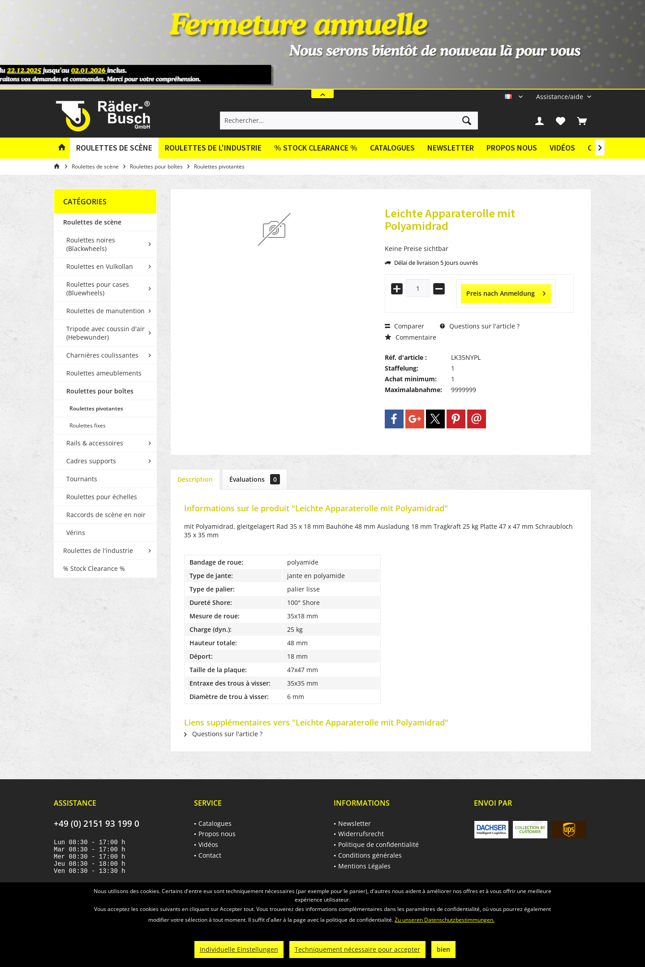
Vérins (75, 532)
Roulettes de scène (92, 222)
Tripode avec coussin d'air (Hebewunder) (105, 332)
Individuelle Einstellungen (239, 949)
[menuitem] (560, 96)
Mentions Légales (364, 866)
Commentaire (410, 337)
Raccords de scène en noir (106, 514)
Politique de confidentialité (378, 844)
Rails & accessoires (94, 443)
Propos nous (511, 147)
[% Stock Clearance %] (316, 148)
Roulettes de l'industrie (98, 550)
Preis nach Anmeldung (506, 292)
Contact (209, 855)
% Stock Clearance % (94, 568)
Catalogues (392, 147)
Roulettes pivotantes (96, 408)
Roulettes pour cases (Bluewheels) (97, 288)
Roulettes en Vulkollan (99, 266)
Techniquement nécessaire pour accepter (357, 949)
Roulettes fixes (87, 425)
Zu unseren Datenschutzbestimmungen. (444, 920)
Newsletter (450, 147)
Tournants (81, 479)
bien (443, 949)
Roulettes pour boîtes (99, 391)
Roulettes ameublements (104, 373)
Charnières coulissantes (102, 355)
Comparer (404, 326)
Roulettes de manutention (105, 311)
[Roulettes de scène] (114, 148)
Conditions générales (370, 855)
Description (195, 479)
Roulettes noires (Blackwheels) (90, 244)
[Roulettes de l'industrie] (213, 148)
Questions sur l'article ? (480, 326)
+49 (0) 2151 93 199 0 (96, 823)
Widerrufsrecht (361, 833)
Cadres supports (91, 461)
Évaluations (254, 479)
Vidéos (562, 147)
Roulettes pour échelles (101, 496)
